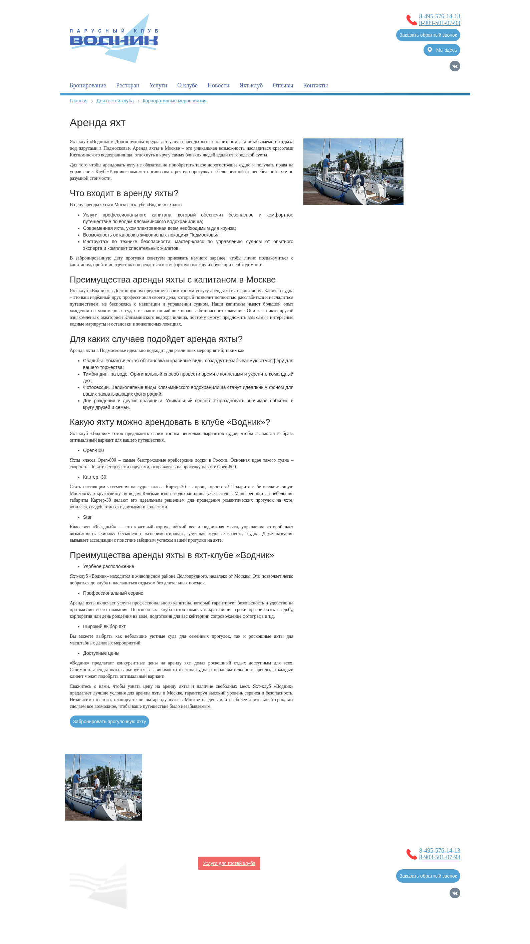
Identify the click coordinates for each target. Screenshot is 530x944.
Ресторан (127, 85)
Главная (78, 100)
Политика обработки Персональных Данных (118, 922)
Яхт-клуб (251, 85)
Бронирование (88, 85)
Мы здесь (442, 50)
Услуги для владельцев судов (301, 850)
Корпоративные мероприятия (175, 100)
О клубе (187, 85)
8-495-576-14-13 (439, 16)
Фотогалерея (280, 863)
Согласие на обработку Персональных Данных (121, 915)
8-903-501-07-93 (439, 23)
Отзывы (283, 85)
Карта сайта (447, 925)
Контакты (315, 85)
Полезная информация (167, 863)
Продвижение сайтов (425, 915)
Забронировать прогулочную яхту (109, 721)
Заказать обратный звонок (428, 35)
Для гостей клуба (115, 100)
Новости (218, 85)
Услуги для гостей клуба (229, 863)
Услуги (159, 85)
